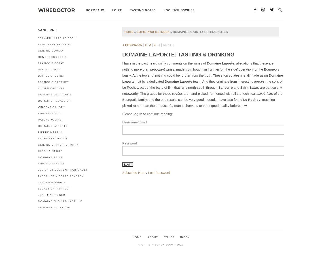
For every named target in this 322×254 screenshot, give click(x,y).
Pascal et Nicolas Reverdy (61, 176)
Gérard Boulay (51, 50)
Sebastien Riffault (54, 188)
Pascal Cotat (49, 69)
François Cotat (51, 63)
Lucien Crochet (51, 88)
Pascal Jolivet (50, 119)
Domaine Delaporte (55, 94)
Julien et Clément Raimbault (62, 169)
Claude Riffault (52, 182)
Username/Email (134, 122)
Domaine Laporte (53, 126)
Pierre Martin (50, 132)
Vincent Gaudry (51, 107)
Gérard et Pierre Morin (58, 144)
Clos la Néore (50, 151)
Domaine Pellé (50, 157)
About (152, 237)
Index (184, 237)
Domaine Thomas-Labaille (60, 201)
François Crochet (53, 82)
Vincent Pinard (51, 163)
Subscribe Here (133, 172)
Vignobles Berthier (55, 44)
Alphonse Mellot (53, 138)
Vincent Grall (50, 113)
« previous (132, 45)
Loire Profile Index (153, 32)
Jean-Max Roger (51, 195)
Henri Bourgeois (52, 57)
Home (129, 32)
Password (129, 143)
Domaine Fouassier (54, 100)
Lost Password (159, 172)
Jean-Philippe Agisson (57, 38)
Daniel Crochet (51, 75)
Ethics (169, 237)
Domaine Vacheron (54, 207)
